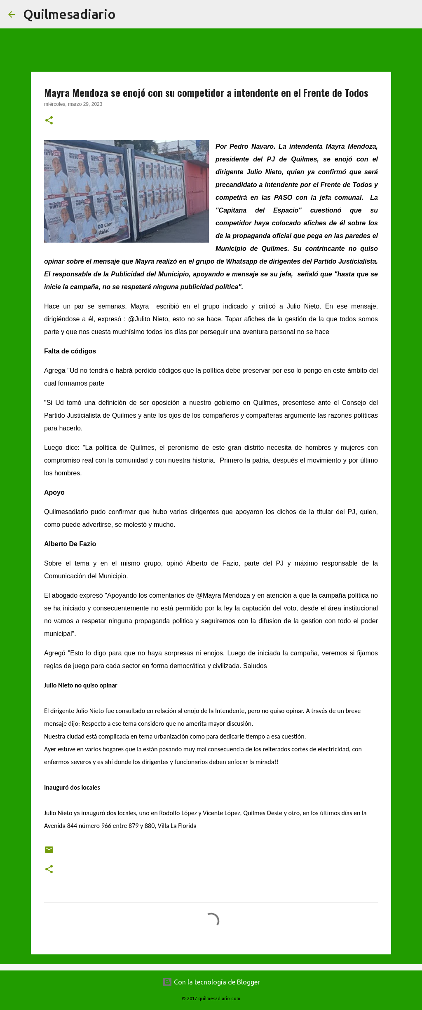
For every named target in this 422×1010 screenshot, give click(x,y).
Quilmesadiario (69, 14)
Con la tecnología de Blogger (211, 982)
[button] (49, 121)
